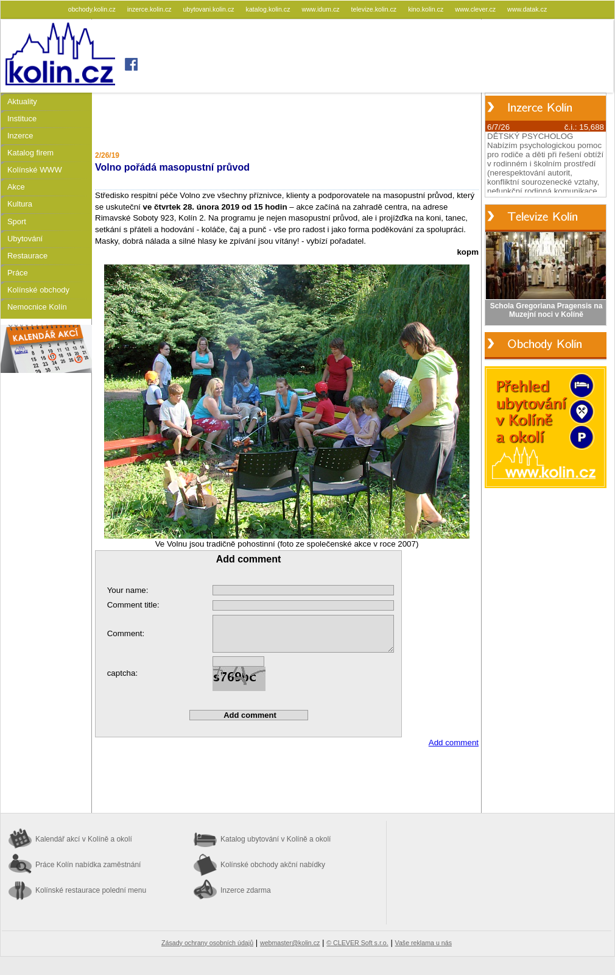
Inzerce (20, 135)
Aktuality (22, 101)
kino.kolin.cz (426, 9)
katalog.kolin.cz (269, 9)
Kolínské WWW (34, 169)
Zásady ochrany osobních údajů (207, 942)
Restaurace (27, 255)
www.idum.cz (321, 9)
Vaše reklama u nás (423, 942)
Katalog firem (30, 152)
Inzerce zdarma (245, 890)
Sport (16, 221)
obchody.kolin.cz (93, 9)
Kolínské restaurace (90, 890)
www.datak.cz (527, 9)
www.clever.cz (476, 9)
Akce (16, 186)
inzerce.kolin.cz (150, 9)
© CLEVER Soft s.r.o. (357, 942)
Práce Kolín (88, 864)
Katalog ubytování (275, 839)
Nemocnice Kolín (37, 306)
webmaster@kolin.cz (290, 942)
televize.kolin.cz (375, 9)
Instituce (22, 118)
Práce (17, 272)
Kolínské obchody (38, 289)
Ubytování (25, 238)
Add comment (454, 742)
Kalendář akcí (83, 839)
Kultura (19, 203)
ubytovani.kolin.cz (209, 9)
